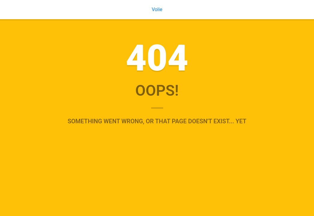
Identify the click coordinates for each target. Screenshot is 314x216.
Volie (157, 9)
